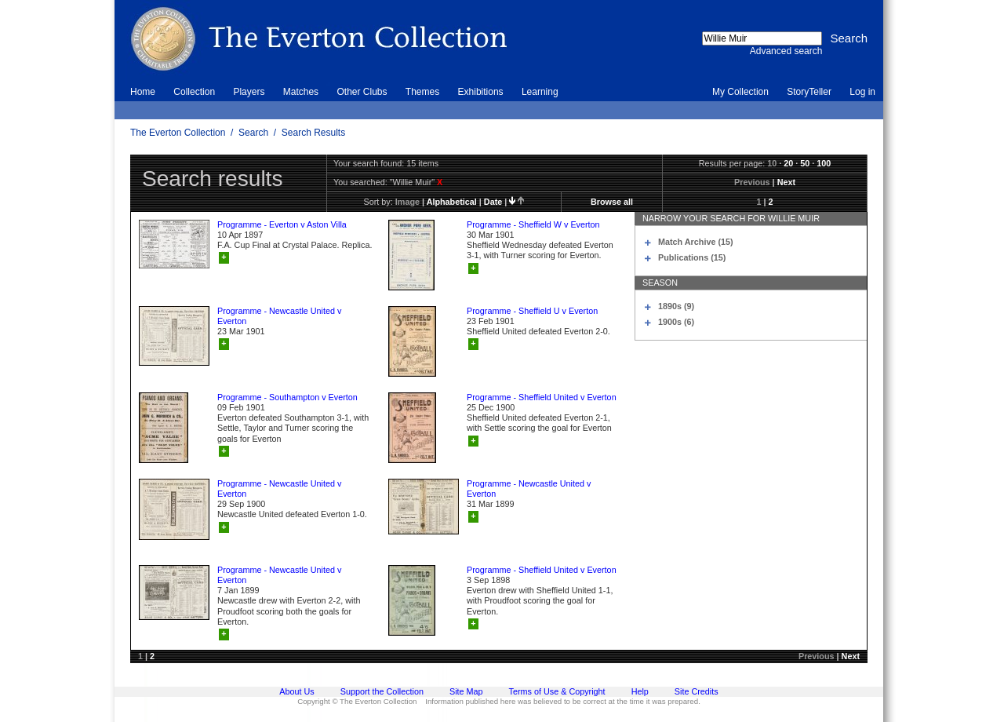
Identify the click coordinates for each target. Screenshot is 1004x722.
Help (640, 691)
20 (788, 163)
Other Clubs (361, 91)
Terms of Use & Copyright (557, 691)
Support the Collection (382, 691)
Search (253, 132)
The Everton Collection (177, 132)
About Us (296, 691)
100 (824, 163)
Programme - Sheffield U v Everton (532, 310)
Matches (300, 91)
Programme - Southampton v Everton (287, 397)
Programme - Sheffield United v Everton (542, 397)
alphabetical (452, 201)
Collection (194, 91)
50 (804, 163)
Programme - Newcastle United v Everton (279, 316)
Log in (862, 91)
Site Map (466, 691)
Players (248, 91)
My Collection (740, 91)
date (493, 201)
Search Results (313, 132)
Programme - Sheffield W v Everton (533, 224)
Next (786, 182)
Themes (422, 91)
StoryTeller (809, 91)
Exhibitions (481, 91)
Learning (540, 91)
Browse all (612, 201)
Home (142, 91)
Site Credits (696, 691)
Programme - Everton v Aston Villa (282, 224)
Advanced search (786, 51)
